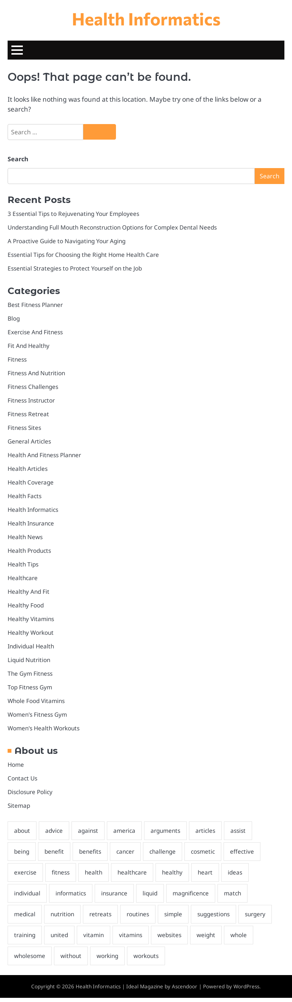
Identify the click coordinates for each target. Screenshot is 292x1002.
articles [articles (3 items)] (208, 834)
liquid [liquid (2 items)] (154, 897)
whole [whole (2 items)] (243, 938)
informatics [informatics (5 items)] (72, 897)
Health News (25, 539)
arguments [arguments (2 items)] (167, 834)
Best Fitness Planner (36, 305)
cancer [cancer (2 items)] (128, 855)
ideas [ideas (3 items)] (238, 875)
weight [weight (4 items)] (209, 938)
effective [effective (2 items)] (246, 855)
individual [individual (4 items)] (28, 897)
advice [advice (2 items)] (55, 834)
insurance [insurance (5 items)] (116, 897)
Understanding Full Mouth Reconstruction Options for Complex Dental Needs (115, 227)
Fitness (17, 360)
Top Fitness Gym (30, 690)
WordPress (246, 990)
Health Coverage (31, 484)
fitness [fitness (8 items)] (61, 875)
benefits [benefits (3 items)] (92, 855)
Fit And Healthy (29, 346)
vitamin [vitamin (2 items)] (96, 938)
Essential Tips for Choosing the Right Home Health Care (85, 255)
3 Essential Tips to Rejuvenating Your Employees (75, 214)
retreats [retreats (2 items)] (102, 918)
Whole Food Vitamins (37, 704)
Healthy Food (26, 607)
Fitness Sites (24, 429)
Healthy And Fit (29, 594)
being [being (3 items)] (22, 855)
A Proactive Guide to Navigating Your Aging (68, 241)
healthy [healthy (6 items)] (174, 875)
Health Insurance (32, 525)
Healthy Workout (31, 635)
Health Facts (25, 498)
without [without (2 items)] (72, 959)
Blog (14, 319)
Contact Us (23, 781)
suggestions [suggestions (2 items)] (217, 918)
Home (16, 767)
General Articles (29, 443)
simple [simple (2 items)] (176, 918)
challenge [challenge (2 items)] (166, 855)
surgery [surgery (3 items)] (259, 918)
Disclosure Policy (30, 795)
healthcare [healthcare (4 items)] (134, 875)
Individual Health (32, 649)
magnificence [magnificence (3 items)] (195, 897)
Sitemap (19, 809)
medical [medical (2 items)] (25, 918)
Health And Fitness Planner (45, 456)
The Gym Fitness (30, 676)
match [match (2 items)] (238, 897)
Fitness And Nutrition (37, 374)
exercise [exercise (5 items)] (25, 875)
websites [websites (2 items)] (172, 938)
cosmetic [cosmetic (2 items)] (207, 855)
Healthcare (23, 580)
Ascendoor (184, 990)
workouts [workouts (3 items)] (148, 959)
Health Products (30, 552)
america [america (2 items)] (126, 834)
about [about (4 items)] (22, 834)
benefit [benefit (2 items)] (56, 855)
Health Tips (23, 566)
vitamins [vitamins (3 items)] (133, 938)
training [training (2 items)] (25, 938)
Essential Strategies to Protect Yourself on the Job (76, 268)
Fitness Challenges (34, 388)
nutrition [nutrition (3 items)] (63, 918)
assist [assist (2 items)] (241, 834)
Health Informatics (146, 18)
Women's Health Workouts (44, 731)
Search (18, 159)
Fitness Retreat (28, 415)
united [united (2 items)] (61, 938)
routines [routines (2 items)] (139, 918)
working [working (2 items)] (109, 959)
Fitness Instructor (32, 401)
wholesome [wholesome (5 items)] (30, 959)
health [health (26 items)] (94, 875)
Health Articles (28, 470)
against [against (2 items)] (89, 834)
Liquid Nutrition (30, 662)
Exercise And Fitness (36, 333)
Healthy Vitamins (31, 621)
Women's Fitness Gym (38, 717)
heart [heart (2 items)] (208, 875)
